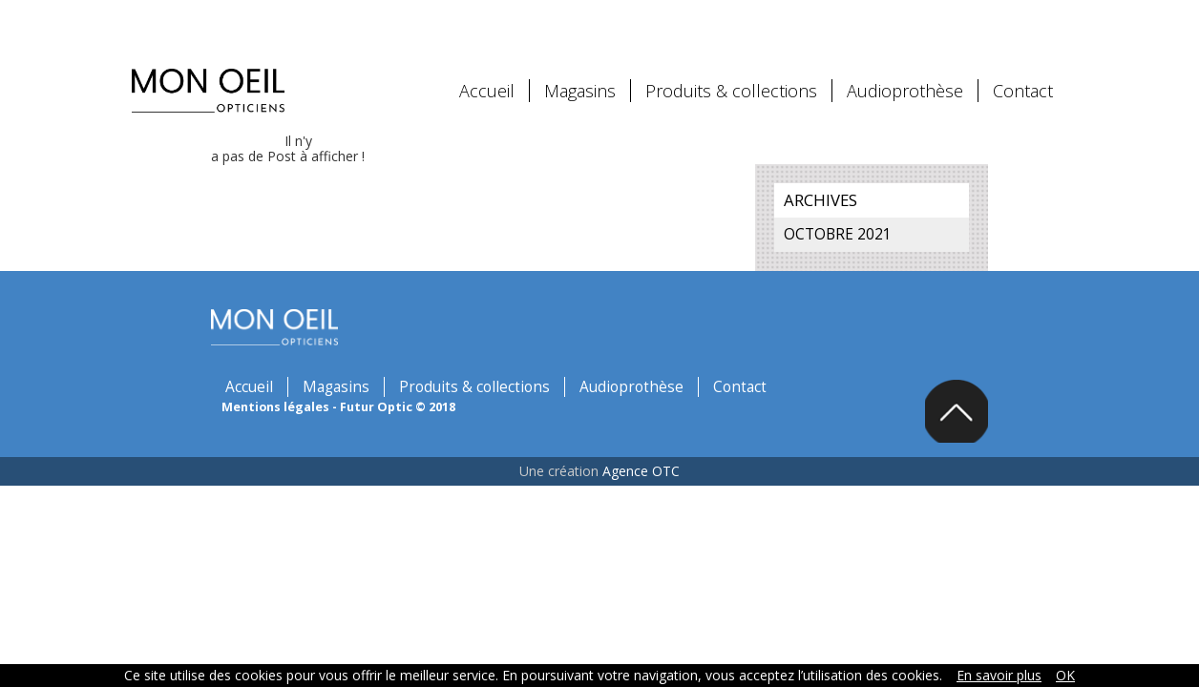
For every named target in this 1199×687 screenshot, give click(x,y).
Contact (1023, 71)
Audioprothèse (905, 71)
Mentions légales (324, 317)
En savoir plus (999, 675)
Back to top (1033, 398)
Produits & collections (731, 71)
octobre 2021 (869, 215)
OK (1065, 675)
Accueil (487, 71)
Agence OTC (641, 460)
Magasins (580, 71)
